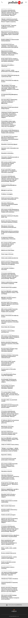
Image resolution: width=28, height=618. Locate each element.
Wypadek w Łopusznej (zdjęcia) (9, 144)
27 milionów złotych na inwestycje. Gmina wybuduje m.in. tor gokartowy (10, 421)
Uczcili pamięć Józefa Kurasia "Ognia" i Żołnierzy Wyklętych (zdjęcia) (9, 381)
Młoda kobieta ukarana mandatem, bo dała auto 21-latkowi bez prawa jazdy (10, 232)
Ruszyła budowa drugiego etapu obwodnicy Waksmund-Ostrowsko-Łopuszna (9, 350)
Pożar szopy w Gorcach (7, 254)
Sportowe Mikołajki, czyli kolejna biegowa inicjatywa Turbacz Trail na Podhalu (9, 292)
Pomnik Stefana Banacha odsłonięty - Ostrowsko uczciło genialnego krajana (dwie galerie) (9, 46)
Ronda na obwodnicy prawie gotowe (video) (8, 562)
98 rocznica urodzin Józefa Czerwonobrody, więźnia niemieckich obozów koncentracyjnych (8, 363)
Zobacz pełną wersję (15, 604)
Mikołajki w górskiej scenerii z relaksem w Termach (8, 298)
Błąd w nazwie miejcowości (8, 505)
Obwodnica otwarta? (6, 471)
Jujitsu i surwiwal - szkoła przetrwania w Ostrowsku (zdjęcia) (10, 71)
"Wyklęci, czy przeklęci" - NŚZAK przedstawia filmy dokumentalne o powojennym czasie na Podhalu (10, 450)
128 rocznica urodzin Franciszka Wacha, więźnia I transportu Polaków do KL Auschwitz (9, 310)
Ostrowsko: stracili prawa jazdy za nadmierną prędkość (10, 157)
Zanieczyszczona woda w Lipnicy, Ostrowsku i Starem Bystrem (10, 198)
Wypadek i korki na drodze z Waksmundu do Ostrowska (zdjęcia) (8, 496)
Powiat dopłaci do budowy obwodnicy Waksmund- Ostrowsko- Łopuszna (8, 387)
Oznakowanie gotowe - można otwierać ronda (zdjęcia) (9, 557)
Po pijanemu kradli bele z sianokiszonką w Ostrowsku (8, 238)
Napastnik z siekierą (6, 454)
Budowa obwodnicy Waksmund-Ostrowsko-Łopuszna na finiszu (9, 221)
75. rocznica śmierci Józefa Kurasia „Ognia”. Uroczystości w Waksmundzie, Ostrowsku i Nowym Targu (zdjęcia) (10, 394)
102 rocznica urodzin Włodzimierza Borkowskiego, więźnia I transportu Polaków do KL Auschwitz (10, 337)
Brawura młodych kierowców (8, 553)
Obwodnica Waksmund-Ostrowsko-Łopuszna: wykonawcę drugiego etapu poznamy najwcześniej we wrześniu (10, 477)
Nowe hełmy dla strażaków (8, 327)
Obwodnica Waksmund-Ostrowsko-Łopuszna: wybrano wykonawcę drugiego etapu (9, 433)
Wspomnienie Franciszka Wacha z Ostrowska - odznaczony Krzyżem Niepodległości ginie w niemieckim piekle (10, 33)
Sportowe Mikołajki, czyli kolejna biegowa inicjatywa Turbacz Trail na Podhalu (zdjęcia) (9, 439)
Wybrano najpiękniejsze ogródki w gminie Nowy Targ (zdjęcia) (10, 490)
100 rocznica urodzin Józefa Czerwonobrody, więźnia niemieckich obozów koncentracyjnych (8, 164)
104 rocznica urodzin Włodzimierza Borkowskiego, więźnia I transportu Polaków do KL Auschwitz (10, 131)
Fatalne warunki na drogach (8, 514)
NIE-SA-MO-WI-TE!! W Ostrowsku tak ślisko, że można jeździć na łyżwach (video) (9, 406)
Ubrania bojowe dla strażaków (9, 287)
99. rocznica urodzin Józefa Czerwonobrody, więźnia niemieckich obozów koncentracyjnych (8, 244)
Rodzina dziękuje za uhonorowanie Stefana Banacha (10, 40)
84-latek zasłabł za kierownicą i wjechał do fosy (9, 510)
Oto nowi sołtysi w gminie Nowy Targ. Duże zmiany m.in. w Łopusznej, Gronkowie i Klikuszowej (9, 101)
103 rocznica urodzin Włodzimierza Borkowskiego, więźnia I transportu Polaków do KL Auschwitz (10, 211)
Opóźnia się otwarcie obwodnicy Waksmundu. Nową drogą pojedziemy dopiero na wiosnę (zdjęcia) (9, 520)
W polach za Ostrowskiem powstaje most (7, 331)
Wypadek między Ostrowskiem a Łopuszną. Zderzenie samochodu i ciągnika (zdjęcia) (10, 304)
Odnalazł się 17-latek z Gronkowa (9, 578)
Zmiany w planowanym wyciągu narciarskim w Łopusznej (9, 283)
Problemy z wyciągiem (7, 194)
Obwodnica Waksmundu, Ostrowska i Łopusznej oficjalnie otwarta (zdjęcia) (9, 204)
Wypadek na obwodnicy (7, 153)
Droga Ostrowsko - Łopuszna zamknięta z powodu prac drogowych (8, 27)
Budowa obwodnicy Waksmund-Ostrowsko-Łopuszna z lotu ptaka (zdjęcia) (9, 322)
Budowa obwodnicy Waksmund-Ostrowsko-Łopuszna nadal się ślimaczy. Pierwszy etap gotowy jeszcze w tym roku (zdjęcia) (9, 589)
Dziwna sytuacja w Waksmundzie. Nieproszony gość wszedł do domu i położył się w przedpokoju (10, 263)
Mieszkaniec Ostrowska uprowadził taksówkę (7, 427)
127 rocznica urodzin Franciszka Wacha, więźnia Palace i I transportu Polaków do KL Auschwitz (9, 465)
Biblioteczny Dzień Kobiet (7, 250)
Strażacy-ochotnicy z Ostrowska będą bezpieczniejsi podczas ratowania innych (9, 356)
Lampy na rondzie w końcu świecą (10, 444)
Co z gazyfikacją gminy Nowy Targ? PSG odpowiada (8, 375)
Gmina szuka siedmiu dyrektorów (9, 258)
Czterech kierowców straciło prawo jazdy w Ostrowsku (8, 459)
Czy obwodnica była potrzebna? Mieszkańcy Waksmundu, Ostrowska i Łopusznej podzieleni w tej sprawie (9, 138)
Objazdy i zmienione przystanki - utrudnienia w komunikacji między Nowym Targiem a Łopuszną (9, 20)
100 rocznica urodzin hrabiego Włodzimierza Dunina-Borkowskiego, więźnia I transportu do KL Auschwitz (10, 597)
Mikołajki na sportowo (6, 190)
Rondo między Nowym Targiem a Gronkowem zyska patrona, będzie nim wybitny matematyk (10, 60)
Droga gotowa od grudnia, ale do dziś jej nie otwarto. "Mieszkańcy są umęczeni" (9, 484)
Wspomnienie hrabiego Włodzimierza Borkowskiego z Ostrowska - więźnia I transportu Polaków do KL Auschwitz (9, 53)
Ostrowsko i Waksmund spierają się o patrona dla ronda (10, 76)
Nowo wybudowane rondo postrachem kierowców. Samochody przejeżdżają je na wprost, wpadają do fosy (9, 542)
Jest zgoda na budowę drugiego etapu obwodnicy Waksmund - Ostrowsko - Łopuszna (9, 573)
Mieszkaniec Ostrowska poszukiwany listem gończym (8, 226)
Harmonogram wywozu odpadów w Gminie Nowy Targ (10, 536)
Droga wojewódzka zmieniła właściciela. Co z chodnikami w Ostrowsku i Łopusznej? (9, 171)
